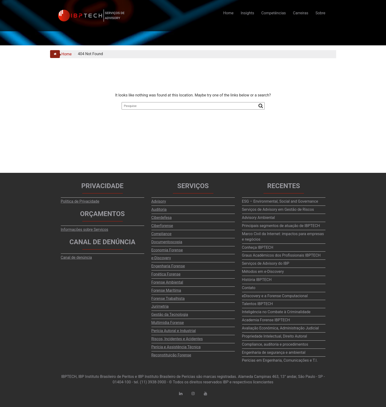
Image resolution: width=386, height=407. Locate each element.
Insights (247, 13)
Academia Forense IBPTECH (266, 320)
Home (228, 13)
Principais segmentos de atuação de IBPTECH (281, 225)
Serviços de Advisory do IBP (265, 263)
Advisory (158, 201)
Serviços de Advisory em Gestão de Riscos (278, 209)
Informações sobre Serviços (84, 229)
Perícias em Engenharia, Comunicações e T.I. (280, 360)
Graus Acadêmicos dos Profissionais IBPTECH (281, 255)
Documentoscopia (166, 242)
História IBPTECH (257, 279)
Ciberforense (162, 225)
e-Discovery (161, 258)
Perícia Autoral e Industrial (173, 330)
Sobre (320, 13)
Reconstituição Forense (171, 355)
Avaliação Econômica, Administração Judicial (280, 328)
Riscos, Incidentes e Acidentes (177, 339)
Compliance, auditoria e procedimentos (275, 344)
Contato (249, 287)
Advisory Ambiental (258, 217)
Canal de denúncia (76, 257)
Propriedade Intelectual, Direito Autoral (274, 336)
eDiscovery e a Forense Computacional (275, 296)
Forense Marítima (166, 290)
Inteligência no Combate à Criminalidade (276, 312)
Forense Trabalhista (168, 298)
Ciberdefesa (161, 217)
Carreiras (300, 13)
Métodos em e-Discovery (263, 271)
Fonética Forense (165, 274)
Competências (273, 13)
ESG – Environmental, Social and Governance (280, 201)
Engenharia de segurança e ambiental (274, 352)
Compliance (161, 234)
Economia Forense (167, 250)
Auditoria (159, 209)
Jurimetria (160, 306)
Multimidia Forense (167, 322)
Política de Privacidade (80, 201)
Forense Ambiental (167, 282)
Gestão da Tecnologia (169, 314)
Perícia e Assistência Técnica (176, 347)
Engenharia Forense (168, 266)
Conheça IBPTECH (257, 247)
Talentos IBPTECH (257, 303)
